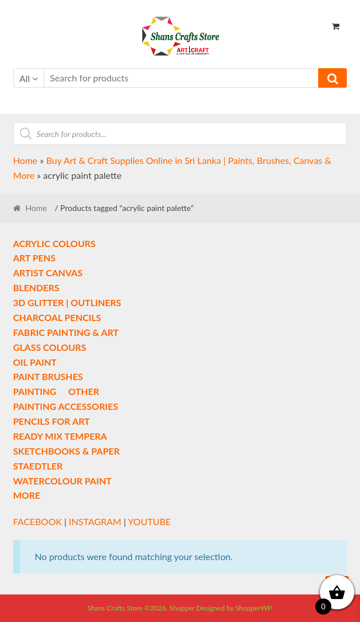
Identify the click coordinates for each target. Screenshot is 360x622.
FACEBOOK (37, 521)
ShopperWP (253, 608)
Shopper (182, 608)
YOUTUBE (149, 521)
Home (25, 160)
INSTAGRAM (95, 521)
